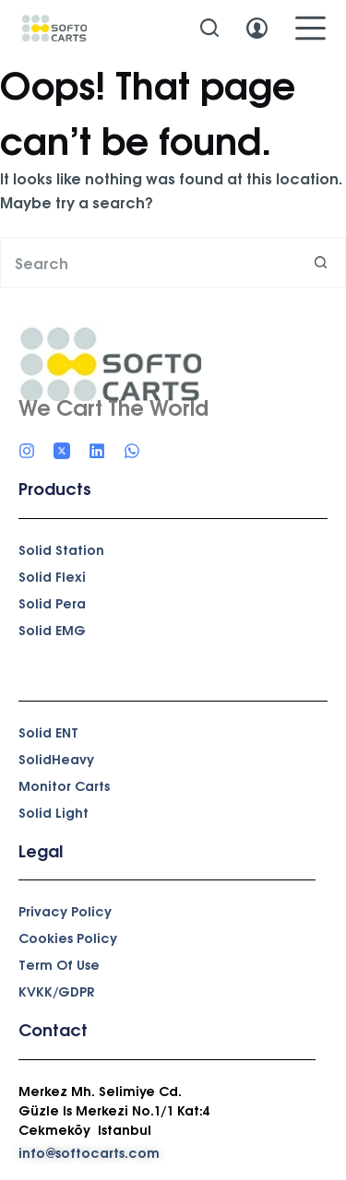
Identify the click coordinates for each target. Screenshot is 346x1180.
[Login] (257, 28)
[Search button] (320, 262)
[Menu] (310, 28)
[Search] (209, 27)
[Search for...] (147, 262)
